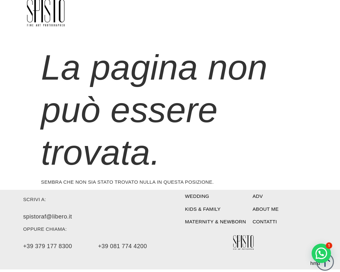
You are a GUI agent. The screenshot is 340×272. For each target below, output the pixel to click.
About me (266, 209)
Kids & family (203, 209)
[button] (321, 253)
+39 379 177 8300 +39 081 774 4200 (85, 246)
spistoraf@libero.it (47, 216)
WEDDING (197, 196)
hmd (315, 263)
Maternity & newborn (215, 221)
